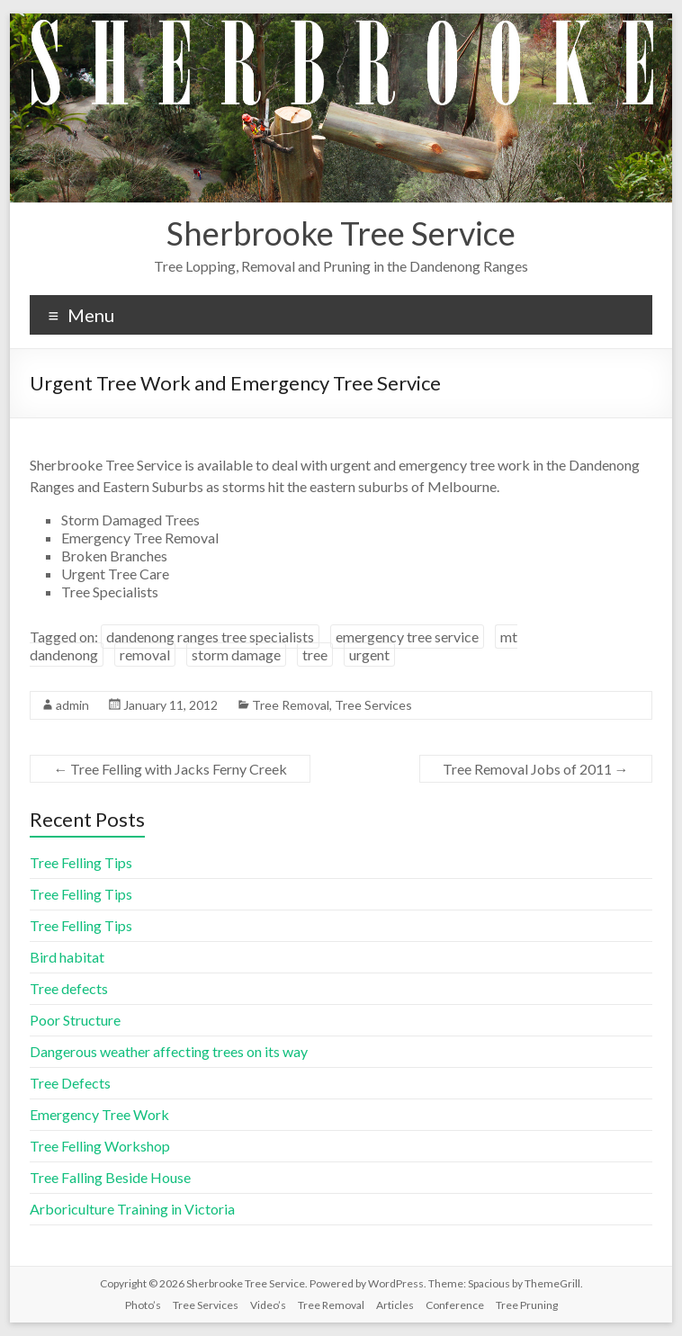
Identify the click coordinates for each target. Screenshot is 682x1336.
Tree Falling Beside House (110, 1177)
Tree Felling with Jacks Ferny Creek (170, 768)
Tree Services (373, 705)
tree (315, 654)
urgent (369, 654)
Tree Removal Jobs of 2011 (536, 768)
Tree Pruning (527, 1305)
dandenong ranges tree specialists (210, 636)
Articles (395, 1305)
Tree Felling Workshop (100, 1145)
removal (145, 654)
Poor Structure (75, 1019)
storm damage (236, 654)
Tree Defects (70, 1082)
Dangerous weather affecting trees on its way (169, 1051)
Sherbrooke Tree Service (341, 233)
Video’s (268, 1305)
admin (72, 705)
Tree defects (69, 988)
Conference (455, 1305)
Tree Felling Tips (81, 862)
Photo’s (143, 1305)
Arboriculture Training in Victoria (132, 1208)
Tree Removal (290, 705)
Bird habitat (67, 956)
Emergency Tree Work (99, 1114)
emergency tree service (407, 636)
